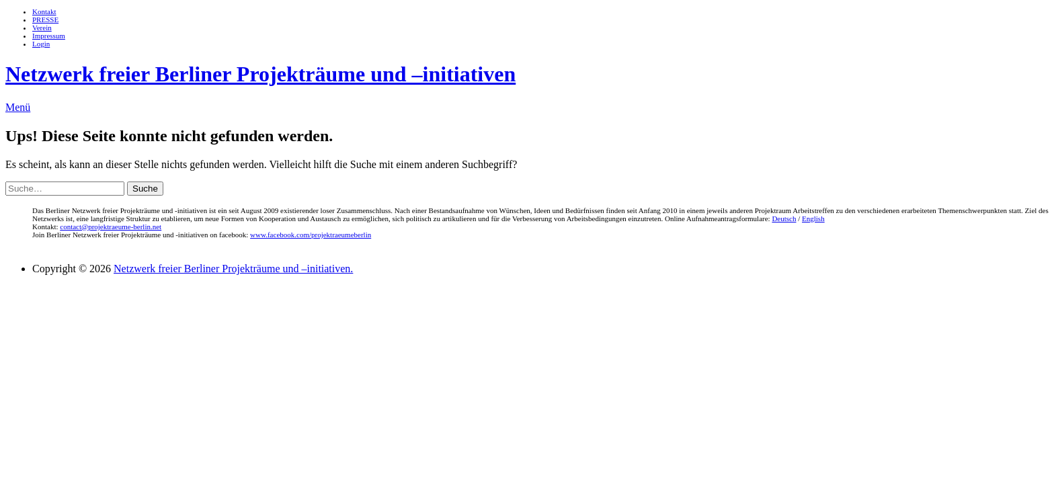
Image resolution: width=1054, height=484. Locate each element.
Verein (42, 28)
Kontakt (44, 11)
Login (41, 44)
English (813, 218)
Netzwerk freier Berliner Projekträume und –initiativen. (233, 268)
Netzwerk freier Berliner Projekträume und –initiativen (260, 74)
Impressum (48, 36)
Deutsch (784, 218)
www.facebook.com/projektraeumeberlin (310, 235)
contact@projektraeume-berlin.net (110, 227)
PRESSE (45, 19)
